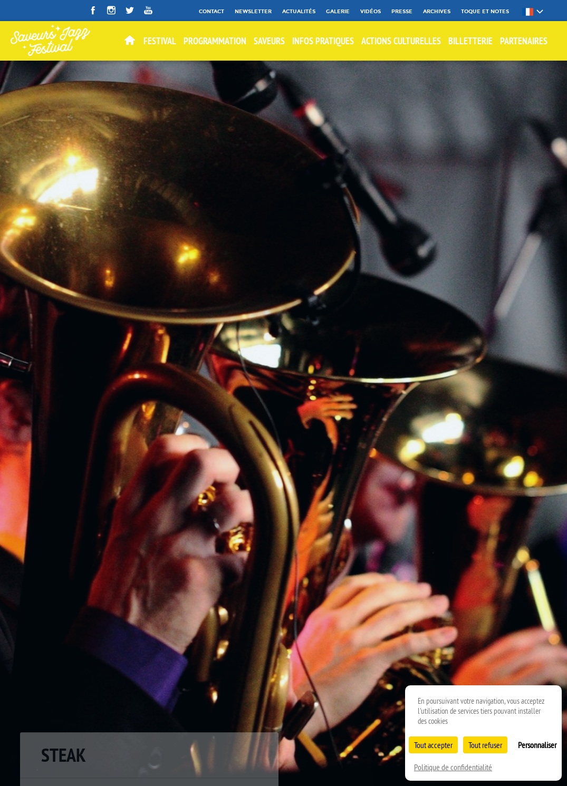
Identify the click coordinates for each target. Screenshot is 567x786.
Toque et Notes (485, 11)
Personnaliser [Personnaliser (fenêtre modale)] (537, 745)
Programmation (215, 41)
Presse (401, 11)
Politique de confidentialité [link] (453, 767)
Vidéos (370, 11)
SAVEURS (269, 41)
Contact (211, 11)
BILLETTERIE (470, 41)
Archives (436, 11)
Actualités (298, 11)
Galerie (338, 11)
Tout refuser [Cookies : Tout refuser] (485, 745)
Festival (159, 41)
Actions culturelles (401, 41)
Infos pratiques (323, 41)
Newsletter (253, 11)
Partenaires (523, 41)
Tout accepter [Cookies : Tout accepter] (433, 745)
